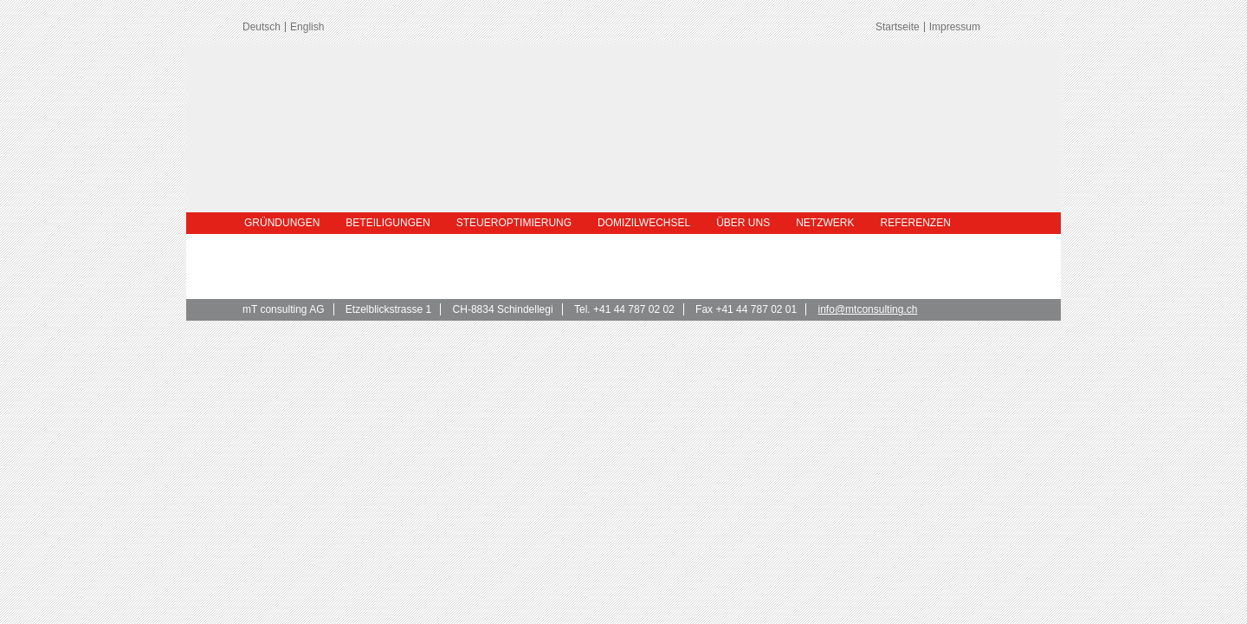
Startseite (897, 27)
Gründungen (282, 223)
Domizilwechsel (644, 223)
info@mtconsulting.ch (868, 309)
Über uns (743, 223)
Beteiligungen (388, 223)
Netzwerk (825, 223)
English (307, 27)
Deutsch (261, 27)
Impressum (954, 27)
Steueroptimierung (514, 223)
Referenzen (916, 223)
